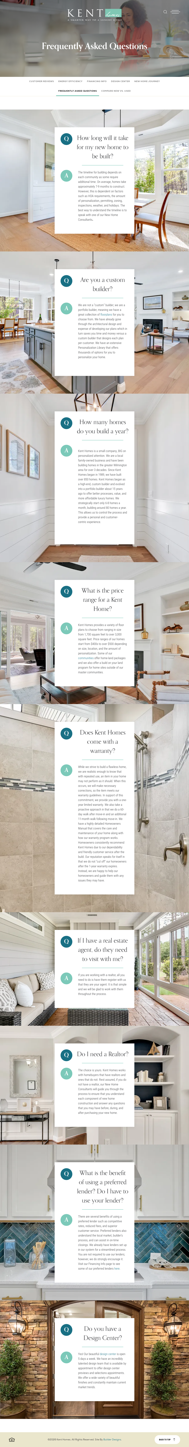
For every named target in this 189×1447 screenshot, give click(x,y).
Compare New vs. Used (116, 91)
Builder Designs (112, 1439)
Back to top (165, 1439)
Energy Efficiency (70, 81)
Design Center (120, 81)
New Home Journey (147, 81)
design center (108, 1354)
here (117, 1268)
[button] (165, 13)
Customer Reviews (41, 81)
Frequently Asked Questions (77, 91)
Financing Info (97, 81)
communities (86, 658)
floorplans (106, 314)
